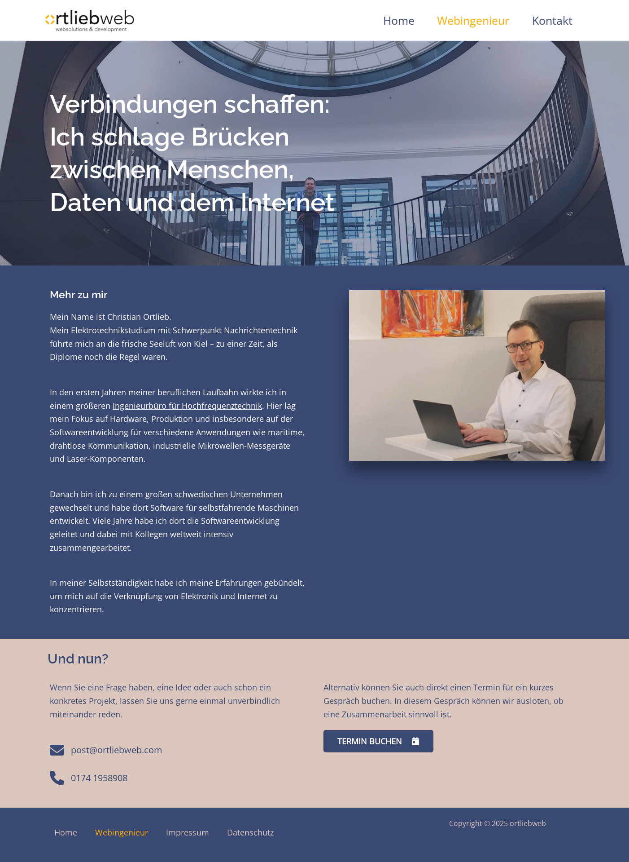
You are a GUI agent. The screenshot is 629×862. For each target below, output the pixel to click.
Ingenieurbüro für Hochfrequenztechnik (187, 405)
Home (399, 20)
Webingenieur (473, 20)
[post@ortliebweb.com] (103, 755)
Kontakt (552, 20)
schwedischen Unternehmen (229, 494)
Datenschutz (250, 832)
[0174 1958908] (85, 783)
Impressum (187, 832)
